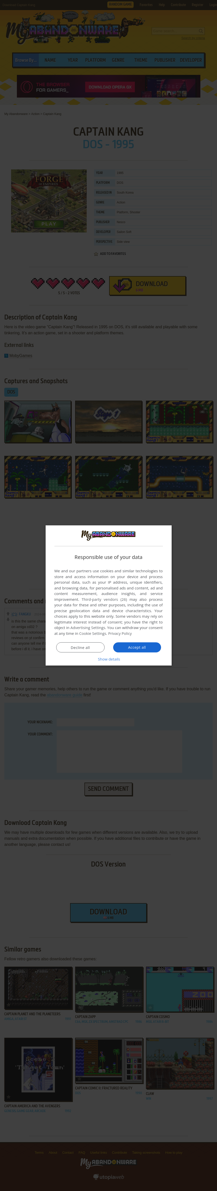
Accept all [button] (137, 647)
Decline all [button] (80, 647)
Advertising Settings (88, 627)
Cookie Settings (92, 633)
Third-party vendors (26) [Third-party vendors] (104, 599)
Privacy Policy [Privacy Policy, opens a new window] (120, 633)
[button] (108, 659)
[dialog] (109, 595)
